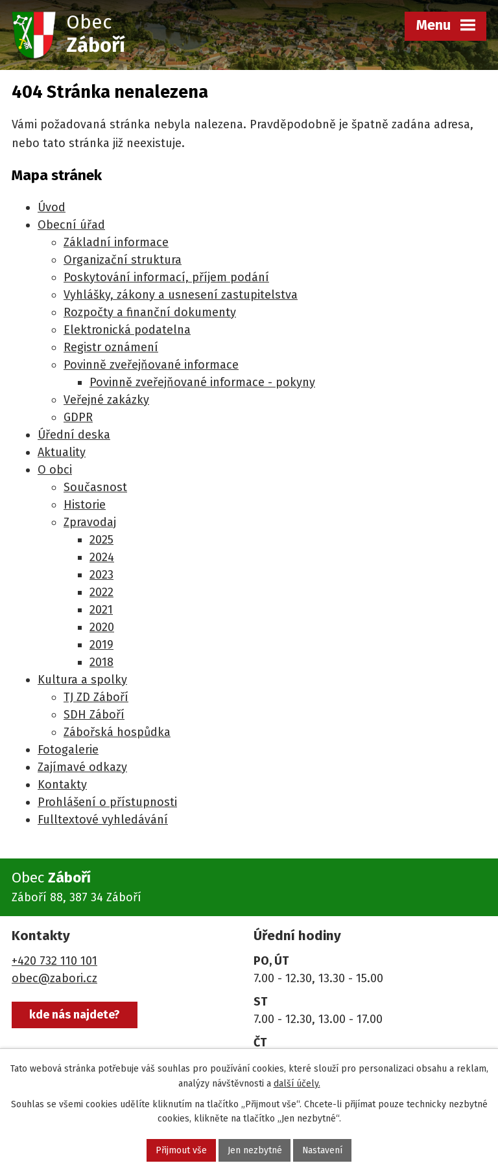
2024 (101, 557)
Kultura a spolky (82, 680)
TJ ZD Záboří (96, 697)
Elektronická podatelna (127, 330)
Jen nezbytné (254, 1150)
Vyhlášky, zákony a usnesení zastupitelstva (181, 295)
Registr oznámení (111, 347)
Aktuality (62, 452)
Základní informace (116, 242)
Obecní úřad (71, 225)
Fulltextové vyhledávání (103, 819)
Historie (85, 505)
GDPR (78, 417)
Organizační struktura (123, 260)
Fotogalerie (68, 749)
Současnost (95, 487)
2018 (101, 662)
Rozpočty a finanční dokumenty (150, 312)
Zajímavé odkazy (82, 767)
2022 (101, 592)
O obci (55, 470)
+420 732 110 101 (54, 961)
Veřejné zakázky (106, 400)
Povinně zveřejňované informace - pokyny (202, 382)
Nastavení (322, 1150)
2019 (101, 645)
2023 (101, 575)
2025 (101, 540)
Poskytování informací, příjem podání (166, 277)
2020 (101, 627)
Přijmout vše (180, 1150)
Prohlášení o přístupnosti (107, 802)
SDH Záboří (94, 715)
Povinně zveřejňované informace (151, 365)
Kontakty (62, 784)
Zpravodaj (90, 522)
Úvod (51, 207)
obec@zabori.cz (54, 978)
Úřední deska (74, 435)
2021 (101, 610)
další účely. (297, 1083)
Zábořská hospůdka (117, 732)
